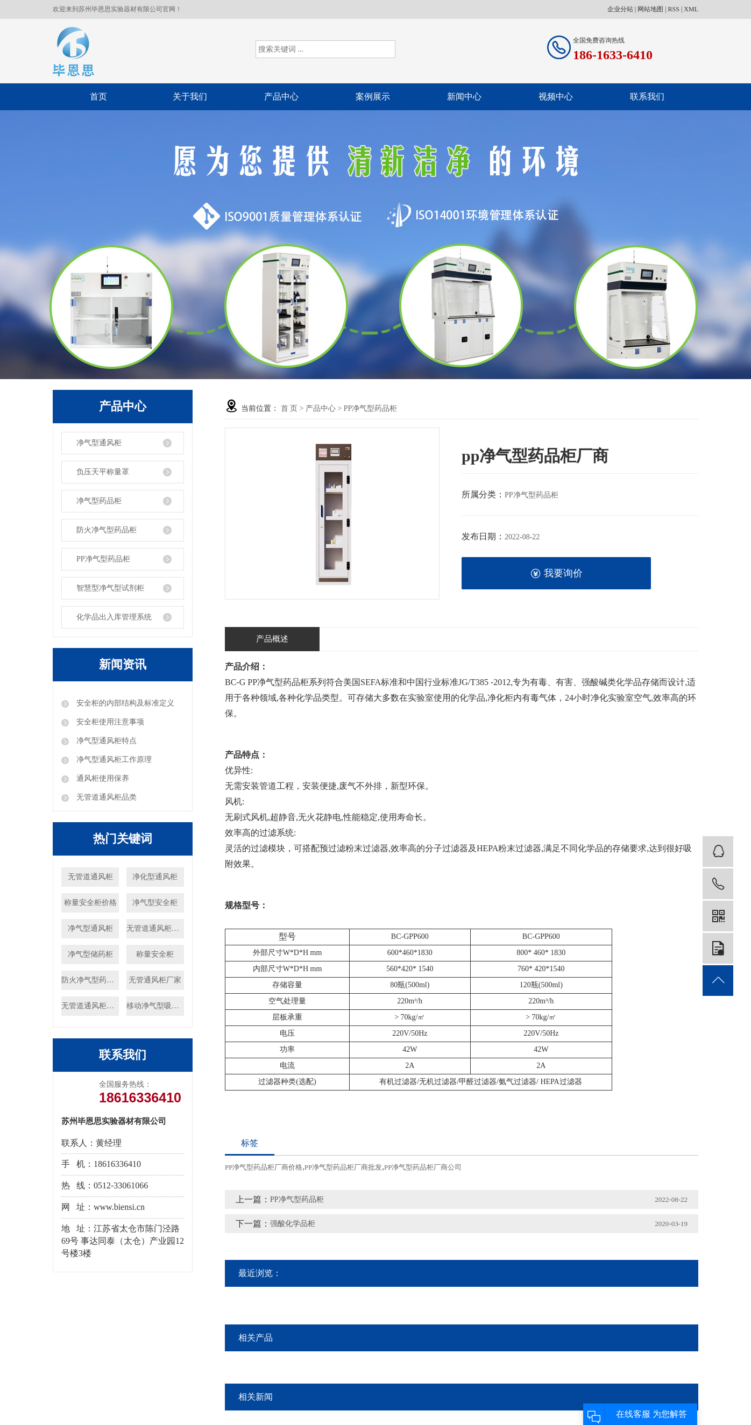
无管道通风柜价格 (90, 1006)
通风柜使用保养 (101, 778)
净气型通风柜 (99, 443)
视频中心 (556, 96)
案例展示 (373, 96)
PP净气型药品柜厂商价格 (263, 1167)
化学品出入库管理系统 (114, 617)
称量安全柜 (155, 954)
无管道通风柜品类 (105, 797)
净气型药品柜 (99, 501)
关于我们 (190, 96)
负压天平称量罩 (102, 472)
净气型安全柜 (155, 903)
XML (691, 9)
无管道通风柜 (90, 877)
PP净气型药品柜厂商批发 (343, 1167)
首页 (98, 96)
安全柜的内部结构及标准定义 (124, 703)
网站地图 (650, 9)
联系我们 (647, 96)
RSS (673, 9)
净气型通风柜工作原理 (113, 760)
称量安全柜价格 (90, 903)
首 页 (289, 408)
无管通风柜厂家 (155, 980)
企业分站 (620, 9)
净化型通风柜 (155, 877)
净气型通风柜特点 (105, 741)
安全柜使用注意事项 (109, 722)
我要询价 (556, 573)
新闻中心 (464, 96)
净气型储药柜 (90, 954)
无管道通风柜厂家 (155, 928)
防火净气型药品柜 (106, 530)
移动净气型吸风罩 (155, 1006)
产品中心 (281, 96)
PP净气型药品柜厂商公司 (423, 1167)
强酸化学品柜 (292, 1224)
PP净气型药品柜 (103, 559)
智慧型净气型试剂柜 (110, 588)
